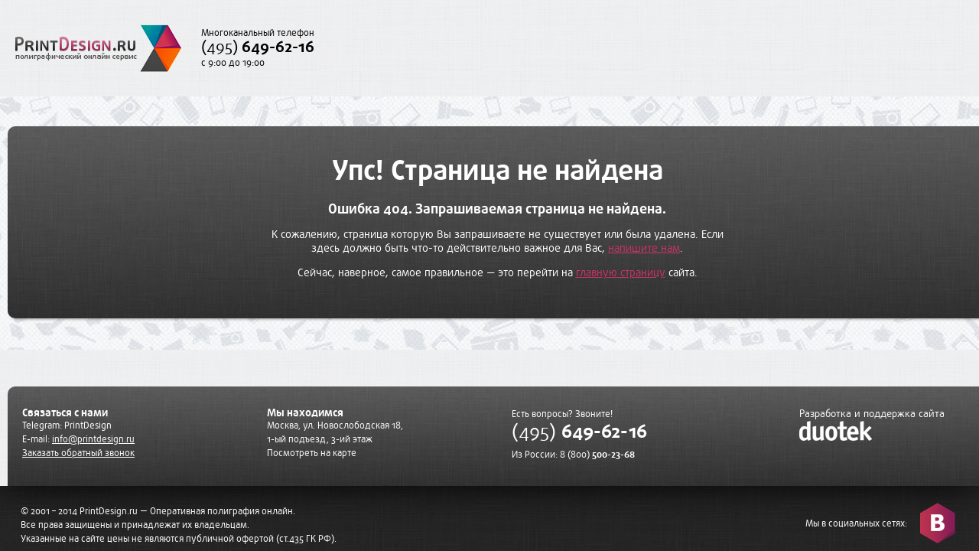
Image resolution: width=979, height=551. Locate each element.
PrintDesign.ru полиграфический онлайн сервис (98, 48)
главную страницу (620, 273)
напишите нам (644, 248)
